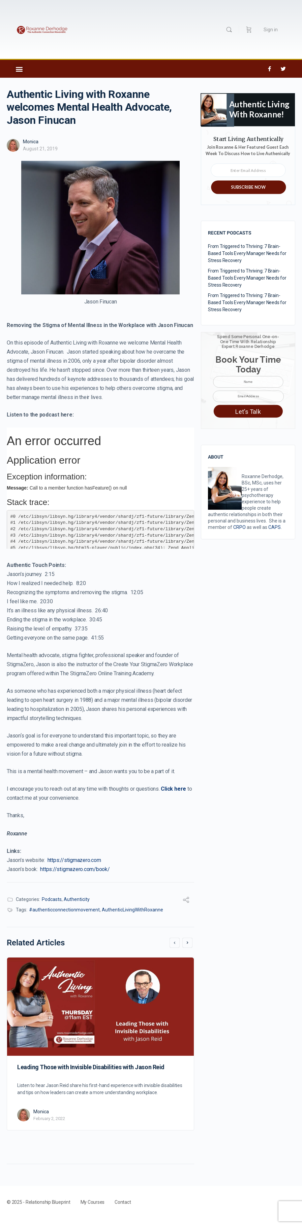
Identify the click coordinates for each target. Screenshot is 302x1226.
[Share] (186, 901)
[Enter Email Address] (248, 170)
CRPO (239, 527)
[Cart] (249, 29)
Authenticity (77, 899)
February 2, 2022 (49, 1118)
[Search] (229, 29)
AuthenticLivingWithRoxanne (132, 909)
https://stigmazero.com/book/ (75, 869)
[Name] (248, 382)
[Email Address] (248, 396)
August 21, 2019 (40, 148)
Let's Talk (248, 412)
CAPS (274, 527)
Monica (30, 141)
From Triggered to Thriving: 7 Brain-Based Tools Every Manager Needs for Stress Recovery (247, 253)
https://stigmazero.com (74, 860)
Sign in (271, 29)
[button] (19, 68)
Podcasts (52, 899)
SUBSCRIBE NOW (248, 186)
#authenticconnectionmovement (64, 909)
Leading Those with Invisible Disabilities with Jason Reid (90, 1067)
